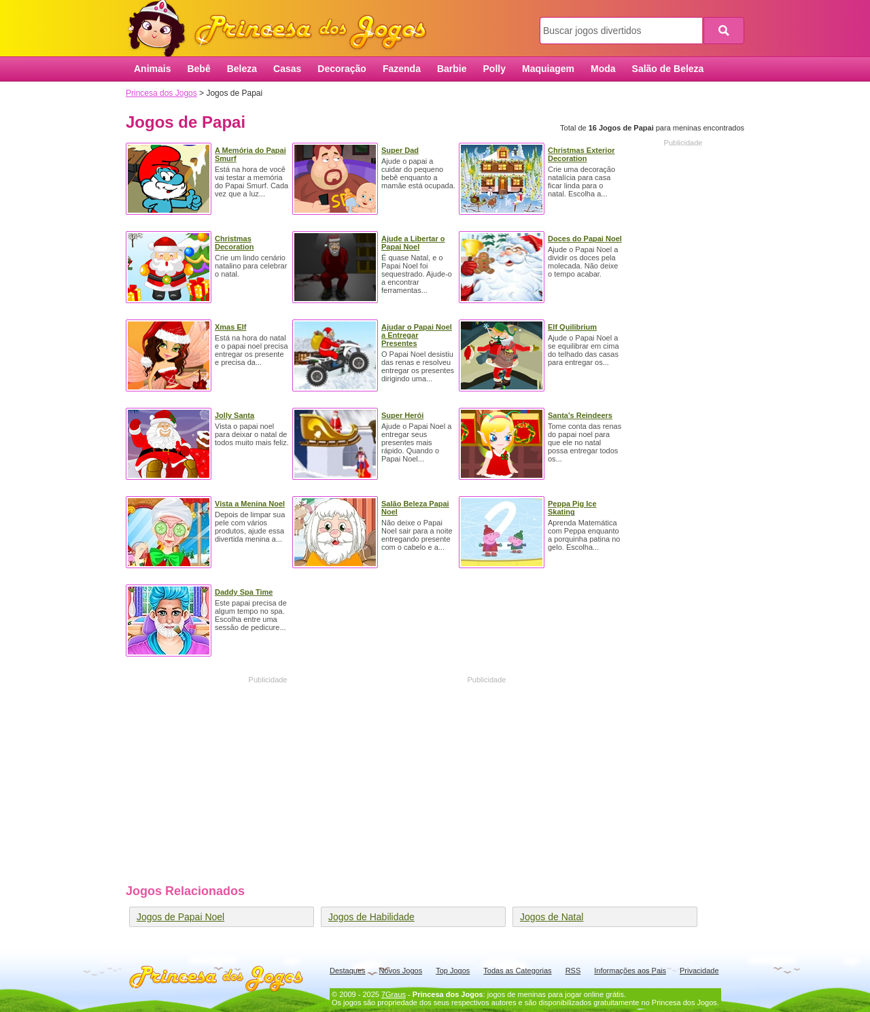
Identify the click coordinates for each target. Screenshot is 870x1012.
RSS (573, 970)
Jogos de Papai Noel (180, 916)
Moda (603, 68)
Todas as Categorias (517, 970)
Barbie (452, 68)
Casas (287, 68)
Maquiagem (548, 68)
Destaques (348, 970)
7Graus (393, 994)
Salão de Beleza (668, 68)
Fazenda (402, 68)
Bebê (198, 68)
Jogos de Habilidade (371, 916)
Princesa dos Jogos (282, 29)
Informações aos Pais (630, 970)
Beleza (242, 68)
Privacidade (699, 970)
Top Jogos (453, 970)
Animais (152, 68)
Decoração (341, 68)
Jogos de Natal (551, 916)
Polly (494, 68)
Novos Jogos (401, 970)
